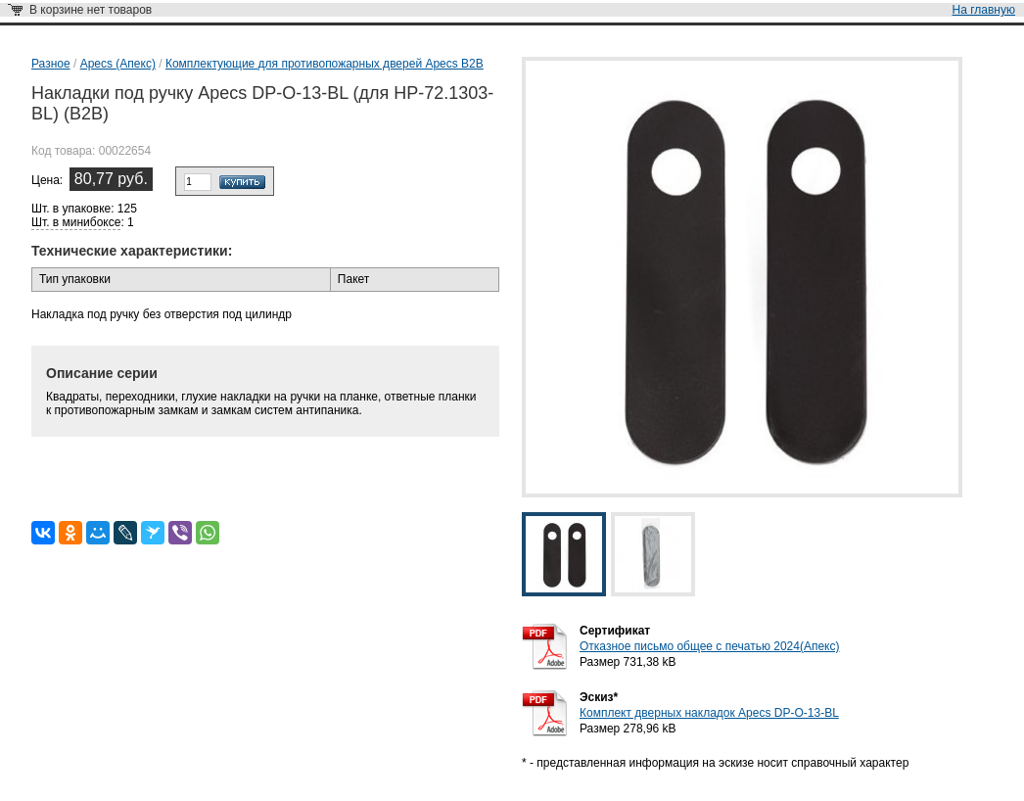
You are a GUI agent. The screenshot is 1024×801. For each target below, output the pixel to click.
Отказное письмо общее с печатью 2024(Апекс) (709, 646)
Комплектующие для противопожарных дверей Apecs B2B (324, 64)
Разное (50, 64)
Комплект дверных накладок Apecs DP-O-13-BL (709, 713)
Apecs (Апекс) (118, 64)
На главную (984, 10)
